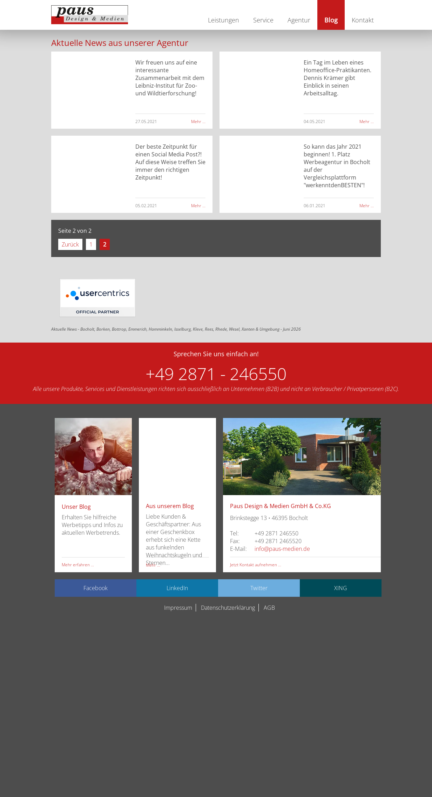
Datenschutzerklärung (228, 608)
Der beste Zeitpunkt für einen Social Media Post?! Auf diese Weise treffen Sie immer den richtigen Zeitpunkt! (170, 162)
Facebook (95, 588)
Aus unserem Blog (170, 506)
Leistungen (223, 20)
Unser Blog (76, 507)
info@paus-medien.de (282, 549)
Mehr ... (198, 121)
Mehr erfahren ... (78, 565)
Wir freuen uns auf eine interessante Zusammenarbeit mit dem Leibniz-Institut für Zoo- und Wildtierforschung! (169, 78)
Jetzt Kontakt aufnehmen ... (255, 565)
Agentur (299, 20)
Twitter (259, 588)
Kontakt (363, 20)
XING (340, 588)
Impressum (178, 608)
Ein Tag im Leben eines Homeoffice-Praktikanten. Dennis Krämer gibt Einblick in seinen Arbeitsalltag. (337, 78)
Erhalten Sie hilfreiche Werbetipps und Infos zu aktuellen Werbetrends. (92, 524)
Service (263, 20)
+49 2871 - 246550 (216, 373)
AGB (269, 608)
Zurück (70, 244)
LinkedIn (177, 588)
